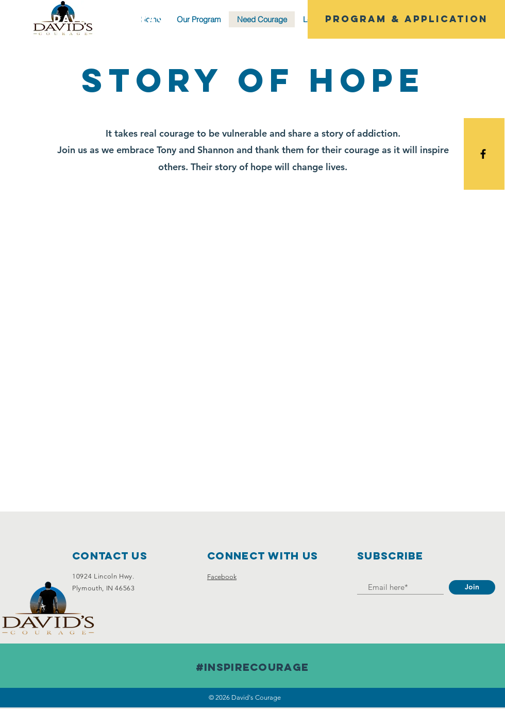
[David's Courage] (114, 19)
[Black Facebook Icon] (483, 153)
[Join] (472, 587)
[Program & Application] (406, 19)
